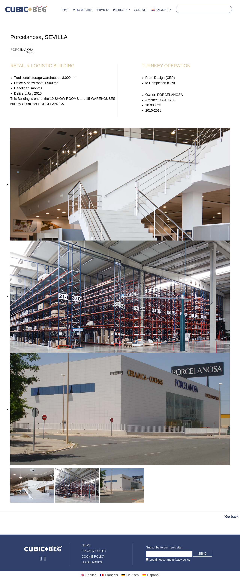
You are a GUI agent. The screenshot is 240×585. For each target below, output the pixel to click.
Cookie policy (93, 556)
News (86, 545)
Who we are (82, 9)
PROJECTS (120, 9)
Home (65, 9)
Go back (231, 517)
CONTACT (141, 9)
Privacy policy (94, 551)
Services (103, 9)
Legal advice (92, 562)
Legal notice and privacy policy (169, 559)
